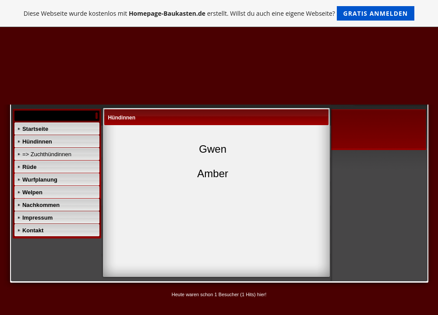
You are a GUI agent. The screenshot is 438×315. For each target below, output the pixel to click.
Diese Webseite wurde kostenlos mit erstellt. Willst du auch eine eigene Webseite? (219, 13)
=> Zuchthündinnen (46, 154)
